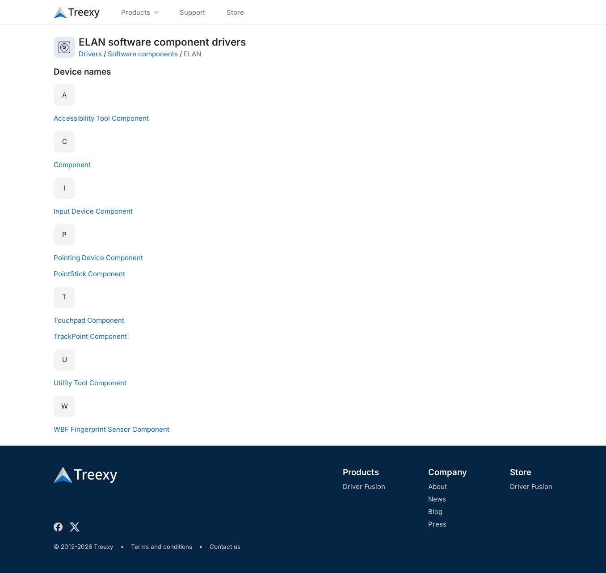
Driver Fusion (364, 486)
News (437, 499)
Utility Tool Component (90, 383)
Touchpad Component (89, 320)
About (437, 486)
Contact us (225, 546)
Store (520, 472)
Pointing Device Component (98, 257)
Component (72, 164)
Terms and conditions (161, 546)
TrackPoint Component (90, 336)
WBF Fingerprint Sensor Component (111, 429)
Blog (435, 511)
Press (437, 524)
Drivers (90, 54)
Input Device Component (93, 211)
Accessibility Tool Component (101, 118)
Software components (143, 54)
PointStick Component (89, 274)
